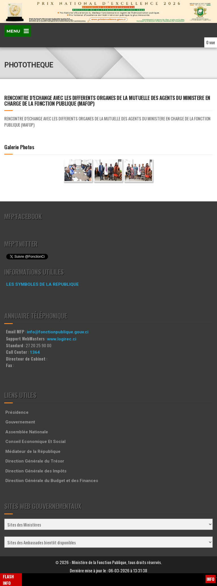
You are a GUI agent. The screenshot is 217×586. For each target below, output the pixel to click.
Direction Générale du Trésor (34, 461)
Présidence (17, 412)
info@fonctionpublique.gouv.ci (57, 331)
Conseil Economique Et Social (35, 441)
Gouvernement (20, 422)
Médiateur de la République (32, 451)
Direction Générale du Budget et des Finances (51, 480)
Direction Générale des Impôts (35, 471)
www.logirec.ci (61, 339)
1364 (35, 352)
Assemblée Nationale (26, 431)
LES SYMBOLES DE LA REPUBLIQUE (42, 284)
